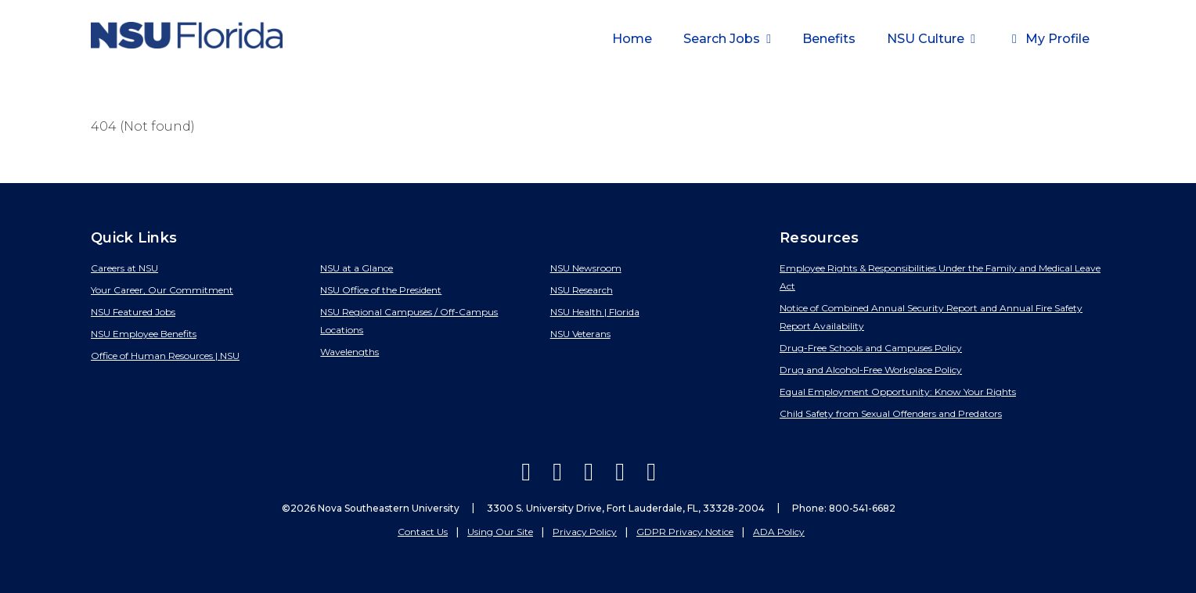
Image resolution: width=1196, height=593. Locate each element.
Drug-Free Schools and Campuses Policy (871, 348)
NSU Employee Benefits (143, 334)
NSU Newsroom (585, 268)
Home (632, 38)
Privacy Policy (585, 531)
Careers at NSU (124, 268)
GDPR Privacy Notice (684, 531)
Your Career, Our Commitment (162, 290)
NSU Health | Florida (594, 312)
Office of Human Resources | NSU (165, 355)
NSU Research (581, 290)
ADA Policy (779, 531)
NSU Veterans (580, 334)
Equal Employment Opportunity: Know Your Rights (898, 391)
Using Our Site (500, 531)
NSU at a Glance (356, 268)
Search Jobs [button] (723, 38)
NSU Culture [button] (927, 38)
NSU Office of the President (380, 290)
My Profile (1048, 38)
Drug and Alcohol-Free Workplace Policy (871, 370)
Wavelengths (349, 352)
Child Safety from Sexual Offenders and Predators (891, 413)
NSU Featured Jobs (133, 312)
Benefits (829, 38)
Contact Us (423, 531)
